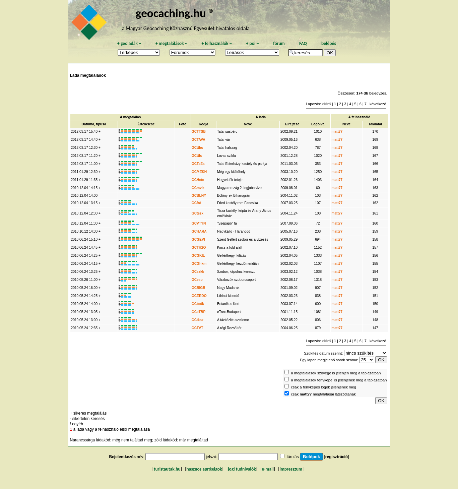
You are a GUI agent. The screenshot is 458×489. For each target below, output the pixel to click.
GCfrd (196, 203)
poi (252, 43)
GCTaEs (198, 164)
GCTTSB (199, 131)
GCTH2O (199, 247)
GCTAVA (198, 139)
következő (378, 104)
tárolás (293, 456)
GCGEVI (198, 239)
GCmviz (198, 188)
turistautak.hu (167, 469)
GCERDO (199, 296)
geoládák (129, 43)
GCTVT (197, 328)
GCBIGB (198, 288)
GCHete (198, 180)
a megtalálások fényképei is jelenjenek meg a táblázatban (339, 380)
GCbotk (198, 304)
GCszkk (198, 271)
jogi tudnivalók (242, 469)
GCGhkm (199, 263)
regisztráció (336, 456)
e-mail (267, 469)
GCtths (197, 147)
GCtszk (197, 213)
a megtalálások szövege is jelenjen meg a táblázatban (336, 373)
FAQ (303, 43)
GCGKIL (198, 255)
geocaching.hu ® (175, 13)
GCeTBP (199, 312)
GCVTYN (199, 223)
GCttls (197, 156)
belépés (328, 43)
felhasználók (216, 43)
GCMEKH (199, 172)
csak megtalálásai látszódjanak (323, 394)
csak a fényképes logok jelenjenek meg (323, 387)
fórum (279, 43)
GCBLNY (199, 195)
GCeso (197, 280)
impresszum (290, 469)
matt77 (336, 131)
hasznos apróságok (204, 469)
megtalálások (171, 43)
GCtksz (197, 320)
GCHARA (199, 231)
